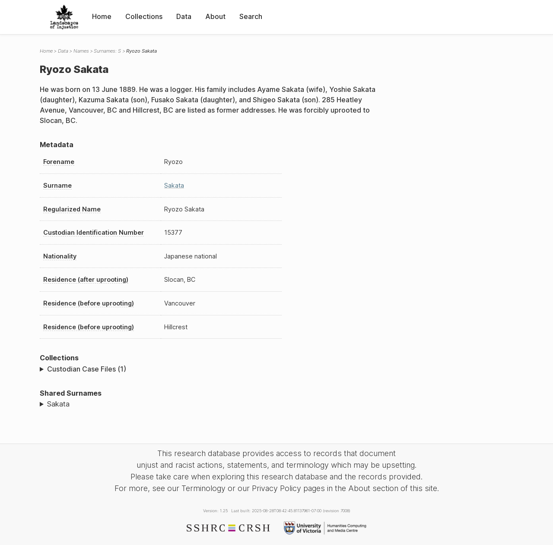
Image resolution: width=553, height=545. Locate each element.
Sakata (174, 185)
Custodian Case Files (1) (86, 369)
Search (250, 16)
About (215, 16)
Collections (143, 16)
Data (183, 16)
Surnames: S (107, 51)
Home (101, 16)
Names (81, 51)
